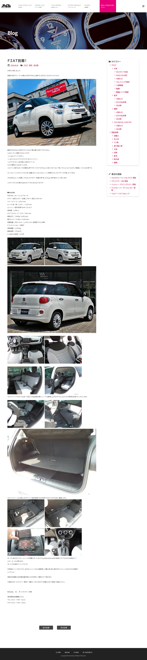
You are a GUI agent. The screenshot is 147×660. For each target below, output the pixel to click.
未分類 (36, 65)
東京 (30, 65)
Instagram (143, 6)
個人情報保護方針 (88, 652)
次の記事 (63, 627)
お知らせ (119, 78)
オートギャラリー (8, 6)
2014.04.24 (14, 65)
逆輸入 (116, 135)
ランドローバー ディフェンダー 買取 (123, 189)
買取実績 (114, 132)
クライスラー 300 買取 (119, 181)
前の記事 (46, 627)
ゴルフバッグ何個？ (123, 82)
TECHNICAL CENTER (122, 122)
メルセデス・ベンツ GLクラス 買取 (123, 177)
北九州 (116, 139)
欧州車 (116, 159)
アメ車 (116, 142)
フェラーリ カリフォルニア (120, 193)
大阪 (115, 68)
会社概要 (58, 652)
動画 (118, 88)
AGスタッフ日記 (122, 72)
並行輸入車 (118, 146)
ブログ (25, 65)
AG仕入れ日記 (121, 75)
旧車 (115, 152)
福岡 (115, 109)
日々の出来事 (121, 102)
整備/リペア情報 (122, 92)
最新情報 (67, 652)
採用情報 (76, 652)
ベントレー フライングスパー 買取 (123, 184)
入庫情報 (119, 85)
